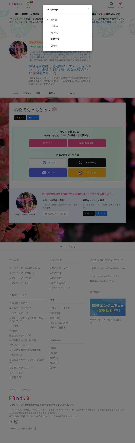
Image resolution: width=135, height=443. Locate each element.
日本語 (54, 19)
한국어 (54, 45)
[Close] (88, 8)
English (54, 26)
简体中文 (55, 32)
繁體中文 (55, 39)
